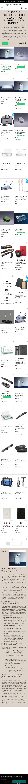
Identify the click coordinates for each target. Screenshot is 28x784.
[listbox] (22, 43)
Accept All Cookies (19, 782)
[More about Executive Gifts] (14, 627)
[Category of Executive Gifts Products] (14, 28)
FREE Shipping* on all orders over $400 (14, 1)
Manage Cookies (7, 782)
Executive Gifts (14, 43)
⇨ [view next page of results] (19, 544)
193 (6, 43)
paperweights (20, 636)
